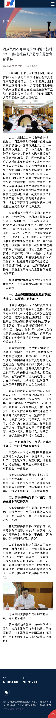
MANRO (20, 709)
